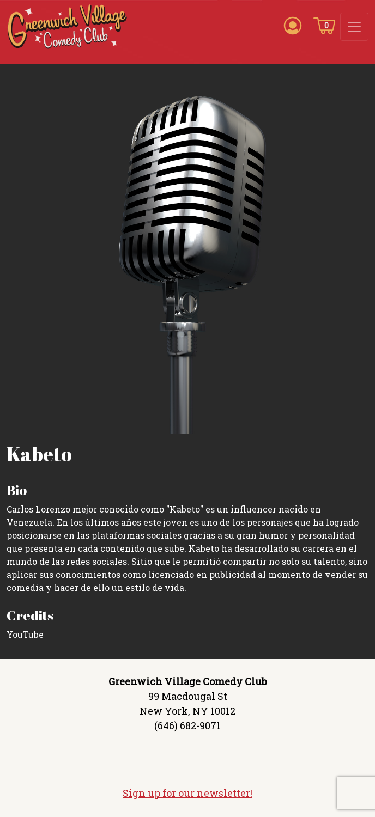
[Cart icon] (324, 25)
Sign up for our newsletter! (187, 793)
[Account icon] (293, 25)
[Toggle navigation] (354, 27)
